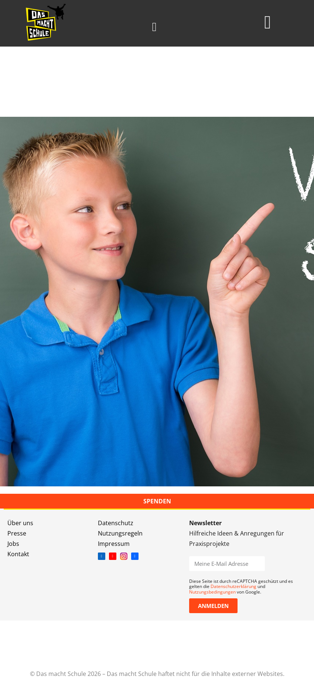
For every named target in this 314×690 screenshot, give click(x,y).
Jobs (13, 544)
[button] (154, 27)
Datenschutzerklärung (233, 586)
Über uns (20, 523)
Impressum (114, 544)
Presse (16, 533)
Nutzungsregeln (120, 533)
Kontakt (18, 554)
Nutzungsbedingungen (212, 592)
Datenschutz (115, 523)
